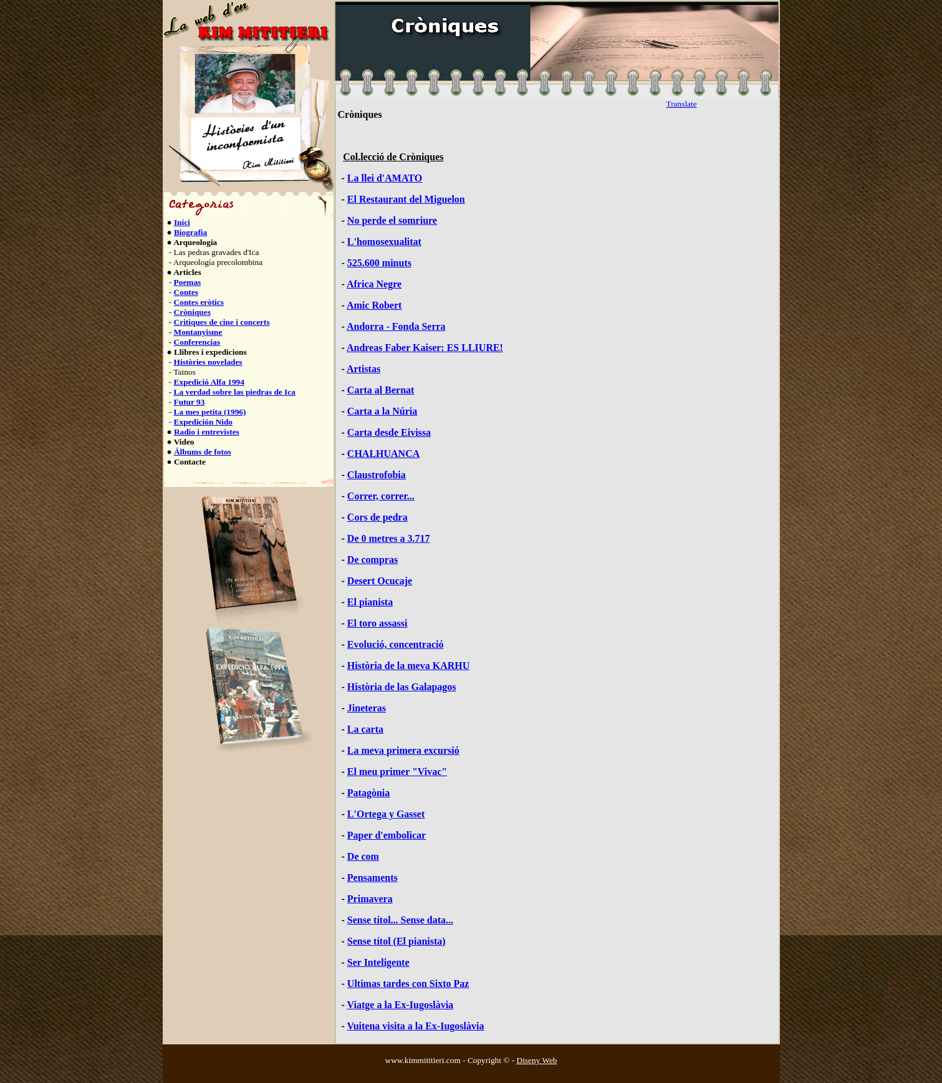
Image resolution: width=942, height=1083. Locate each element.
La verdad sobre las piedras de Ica (235, 392)
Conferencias (197, 342)
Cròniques (192, 312)
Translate (681, 103)
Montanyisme (198, 332)
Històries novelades (208, 362)
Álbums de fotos (202, 451)
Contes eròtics (199, 302)
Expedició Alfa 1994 (209, 382)
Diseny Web (537, 1060)
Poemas (187, 282)
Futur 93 (189, 402)
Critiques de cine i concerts (222, 322)
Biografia (190, 232)
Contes (186, 292)
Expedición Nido (203, 421)
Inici (182, 222)
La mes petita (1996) (210, 411)
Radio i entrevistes (206, 431)
